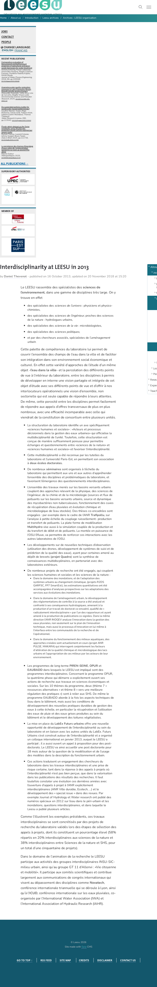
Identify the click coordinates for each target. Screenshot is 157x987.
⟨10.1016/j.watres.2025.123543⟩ (21, 120)
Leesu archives (51, 17)
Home (3, 17)
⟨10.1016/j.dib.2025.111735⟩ (10, 140)
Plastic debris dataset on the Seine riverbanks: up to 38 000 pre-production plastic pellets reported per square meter (16, 129)
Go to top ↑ (24, 960)
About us (16, 17)
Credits (84, 960)
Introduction (31, 17)
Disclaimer (104, 960)
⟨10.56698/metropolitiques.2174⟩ (10, 158)
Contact (7, 37)
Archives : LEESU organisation (79, 17)
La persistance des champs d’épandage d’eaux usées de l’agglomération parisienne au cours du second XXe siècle (17, 149)
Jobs (4, 32)
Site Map (65, 960)
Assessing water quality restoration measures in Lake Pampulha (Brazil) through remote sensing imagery (16, 89)
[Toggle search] (141, 7)
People (6, 42)
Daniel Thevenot (15, 276)
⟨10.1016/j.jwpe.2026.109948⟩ (10, 81)
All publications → (15, 163)
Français (21, 50)
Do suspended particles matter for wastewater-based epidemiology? (15, 108)
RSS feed (46, 960)
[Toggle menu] (149, 7)
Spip (84, 946)
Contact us (128, 960)
